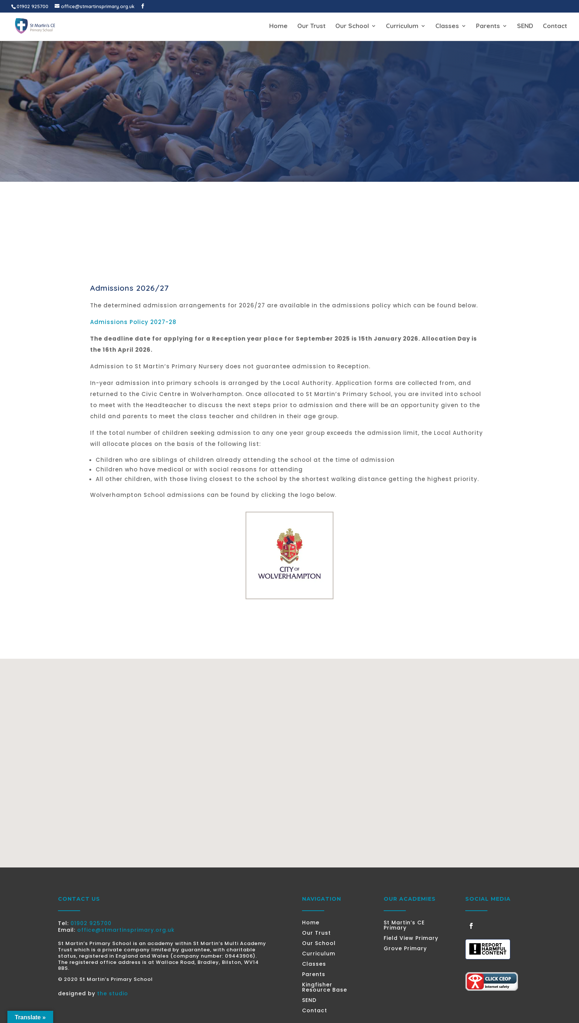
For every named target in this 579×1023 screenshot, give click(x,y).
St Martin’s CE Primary (404, 925)
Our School (352, 26)
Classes (447, 26)
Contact (555, 26)
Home (278, 26)
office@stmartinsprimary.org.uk (126, 930)
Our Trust (311, 26)
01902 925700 (91, 923)
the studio (112, 993)
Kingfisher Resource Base (324, 987)
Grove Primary (405, 948)
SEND (525, 26)
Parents (488, 26)
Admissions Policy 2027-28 (133, 322)
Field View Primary (411, 938)
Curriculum (402, 26)
